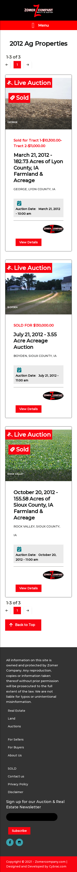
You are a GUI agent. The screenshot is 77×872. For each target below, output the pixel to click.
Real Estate (16, 711)
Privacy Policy (18, 784)
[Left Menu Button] (38, 25)
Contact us (16, 776)
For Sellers (16, 739)
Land (11, 718)
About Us (15, 755)
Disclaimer (15, 792)
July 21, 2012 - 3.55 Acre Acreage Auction (35, 341)
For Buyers (16, 747)
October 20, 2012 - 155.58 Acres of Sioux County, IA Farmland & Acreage (36, 505)
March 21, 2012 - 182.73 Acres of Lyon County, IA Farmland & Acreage (38, 167)
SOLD (12, 768)
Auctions (14, 726)
